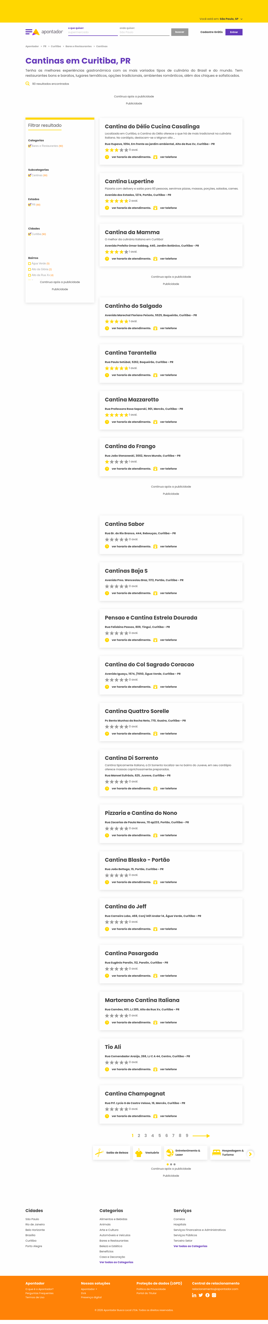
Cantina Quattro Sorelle (140, 715)
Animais (105, 1229)
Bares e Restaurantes (113, 1245)
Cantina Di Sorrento (135, 762)
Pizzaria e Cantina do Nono (144, 817)
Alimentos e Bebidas (113, 1223)
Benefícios (106, 1256)
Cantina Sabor (128, 528)
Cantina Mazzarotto (135, 403)
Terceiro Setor (183, 1245)
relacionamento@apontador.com (215, 1293)
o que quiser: (76, 28)
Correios (179, 1223)
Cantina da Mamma (135, 236)
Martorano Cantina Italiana (145, 1004)
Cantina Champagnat (138, 1097)
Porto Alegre (33, 1250)
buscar (179, 32)
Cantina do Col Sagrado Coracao (152, 668)
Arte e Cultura (108, 1234)
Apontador (32, 46)
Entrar (234, 32)
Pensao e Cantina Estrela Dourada (154, 622)
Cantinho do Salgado (136, 310)
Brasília (30, 1239)
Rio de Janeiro (35, 1229)
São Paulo (32, 1223)
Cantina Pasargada (135, 957)
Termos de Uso (34, 1301)
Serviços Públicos (185, 1239)
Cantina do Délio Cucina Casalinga (155, 126)
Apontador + (89, 1293)
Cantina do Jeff (129, 910)
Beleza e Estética (110, 1250)
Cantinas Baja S (129, 575)
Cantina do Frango (133, 450)
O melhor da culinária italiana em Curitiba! (137, 243)
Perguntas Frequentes (39, 1297)
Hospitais (180, 1229)
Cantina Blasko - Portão (140, 864)
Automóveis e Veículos (114, 1239)
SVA (83, 1297)
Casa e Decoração (112, 1261)
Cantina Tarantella (134, 357)
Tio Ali (116, 1051)
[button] (169, 1168)
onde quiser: (127, 28)
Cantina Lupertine (132, 181)
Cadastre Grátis (211, 32)
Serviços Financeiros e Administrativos (200, 1234)
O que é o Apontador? (39, 1293)
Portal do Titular (147, 1297)
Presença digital (91, 1301)
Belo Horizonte (35, 1234)
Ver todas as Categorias (116, 1266)
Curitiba (30, 1245)
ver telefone (172, 157)
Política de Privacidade (151, 1293)
